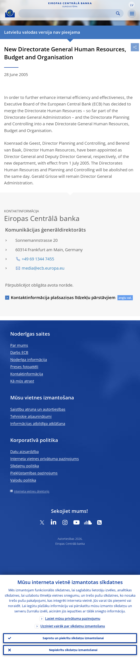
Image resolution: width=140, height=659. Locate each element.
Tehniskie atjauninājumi (31, 416)
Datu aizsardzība (24, 451)
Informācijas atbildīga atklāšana (37, 423)
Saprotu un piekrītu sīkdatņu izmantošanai (73, 638)
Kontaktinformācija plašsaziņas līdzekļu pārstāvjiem (63, 297)
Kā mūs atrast (22, 381)
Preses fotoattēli (24, 366)
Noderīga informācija (28, 359)
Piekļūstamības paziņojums (34, 473)
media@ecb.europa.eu (43, 268)
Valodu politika (23, 480)
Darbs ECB (19, 352)
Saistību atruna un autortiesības (37, 409)
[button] (132, 5)
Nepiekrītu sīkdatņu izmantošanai (73, 650)
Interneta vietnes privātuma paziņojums (44, 458)
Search (118, 13)
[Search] (68, 13)
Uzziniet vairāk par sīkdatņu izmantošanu (72, 626)
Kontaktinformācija (26, 373)
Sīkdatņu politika (24, 465)
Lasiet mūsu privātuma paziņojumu (72, 618)
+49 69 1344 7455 (38, 259)
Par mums (19, 345)
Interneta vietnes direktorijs (31, 491)
